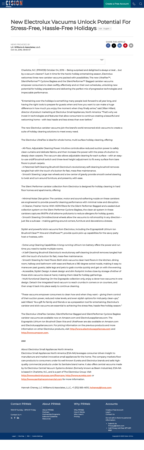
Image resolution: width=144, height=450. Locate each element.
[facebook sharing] (108, 45)
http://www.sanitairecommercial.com (41, 387)
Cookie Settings (37, 446)
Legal (14, 446)
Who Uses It (78, 425)
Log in (108, 422)
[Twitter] (12, 428)
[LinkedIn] (18, 428)
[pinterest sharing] (125, 45)
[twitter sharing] (114, 45)
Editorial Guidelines (49, 427)
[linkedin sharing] (119, 45)
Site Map (21, 446)
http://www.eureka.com (78, 383)
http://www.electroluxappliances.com (90, 336)
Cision (126, 446)
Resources (46, 429)
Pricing (77, 427)
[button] (140, 4)
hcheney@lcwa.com (101, 395)
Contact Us (16, 425)
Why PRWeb (79, 420)
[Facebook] (15, 428)
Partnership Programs (51, 425)
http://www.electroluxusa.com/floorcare (43, 383)
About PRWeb (48, 420)
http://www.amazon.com (34, 340)
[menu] (3, 4)
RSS (28, 446)
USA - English (105, 29)
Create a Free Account (114, 420)
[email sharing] (131, 45)
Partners (45, 422)
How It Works (79, 422)
